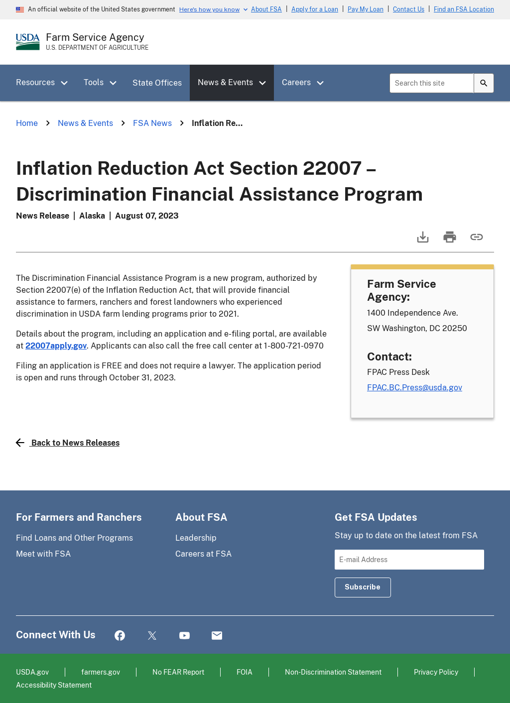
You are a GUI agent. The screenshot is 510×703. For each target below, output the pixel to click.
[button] (68, 83)
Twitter (152, 636)
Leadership (196, 538)
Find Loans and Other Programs (74, 538)
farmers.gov (100, 672)
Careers (296, 82)
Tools (94, 82)
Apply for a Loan (314, 9)
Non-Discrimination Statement (333, 672)
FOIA (245, 672)
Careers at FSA (203, 554)
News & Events (225, 82)
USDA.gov (32, 672)
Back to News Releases (68, 443)
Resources (35, 82)
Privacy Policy (436, 672)
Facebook (120, 636)
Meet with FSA (43, 554)
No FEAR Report (178, 672)
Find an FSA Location (464, 9)
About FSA (266, 9)
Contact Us (408, 9)
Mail (217, 636)
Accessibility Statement (54, 685)
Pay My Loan (365, 9)
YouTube (184, 636)
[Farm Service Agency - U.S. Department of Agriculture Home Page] (97, 41)
